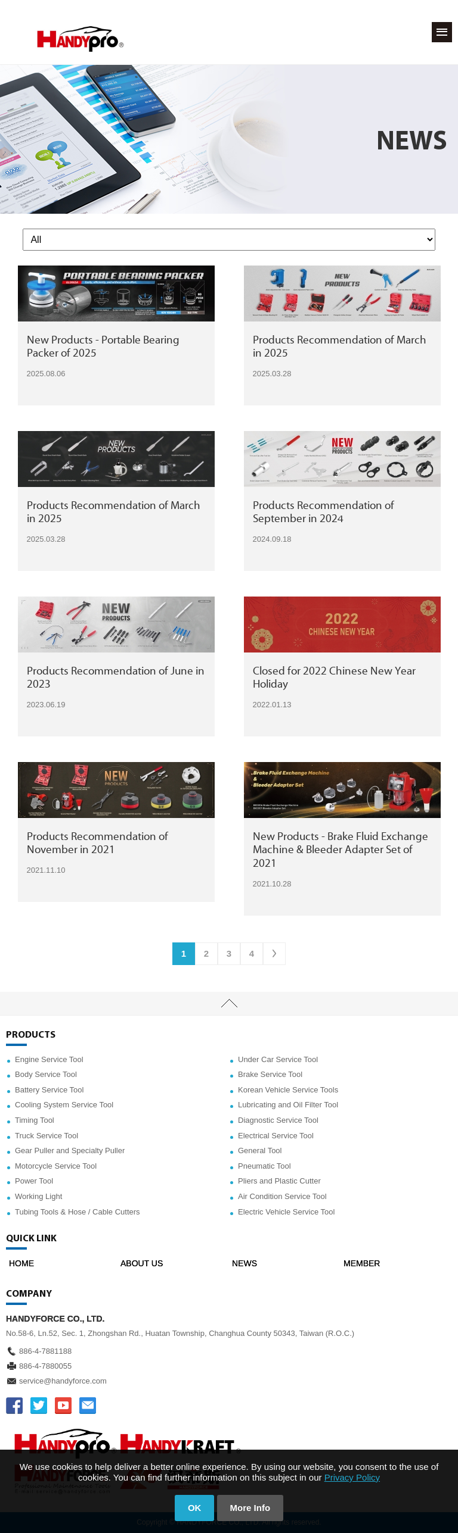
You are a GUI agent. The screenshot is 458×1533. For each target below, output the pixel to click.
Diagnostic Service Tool (278, 1120)
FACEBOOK (14, 1405)
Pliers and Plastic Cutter (279, 1180)
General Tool (259, 1150)
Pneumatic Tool (264, 1166)
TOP (229, 1004)
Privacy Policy (352, 1477)
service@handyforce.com (63, 1380)
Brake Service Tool (270, 1074)
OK (195, 1508)
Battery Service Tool (49, 1089)
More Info (250, 1508)
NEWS (244, 1263)
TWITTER (38, 1405)
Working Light (38, 1196)
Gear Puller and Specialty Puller (70, 1150)
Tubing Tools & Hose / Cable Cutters (77, 1211)
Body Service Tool (46, 1074)
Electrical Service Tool (276, 1135)
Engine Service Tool (49, 1059)
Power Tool (34, 1180)
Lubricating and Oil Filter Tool (288, 1104)
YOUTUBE (63, 1405)
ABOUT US (141, 1263)
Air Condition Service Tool (282, 1196)
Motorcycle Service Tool (56, 1166)
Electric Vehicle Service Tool (286, 1211)
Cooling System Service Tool (64, 1104)
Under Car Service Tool (278, 1059)
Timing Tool (34, 1120)
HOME (21, 1263)
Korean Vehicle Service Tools (288, 1089)
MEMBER (362, 1263)
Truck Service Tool (46, 1135)
